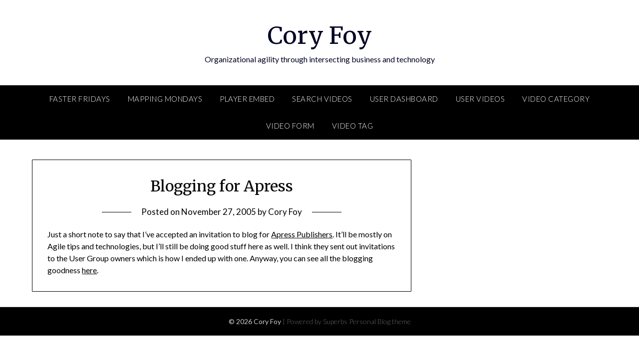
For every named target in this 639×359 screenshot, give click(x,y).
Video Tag (352, 125)
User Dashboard (404, 98)
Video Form (290, 125)
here (89, 270)
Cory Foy (320, 35)
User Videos (480, 98)
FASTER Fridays (79, 98)
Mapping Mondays (165, 98)
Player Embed (247, 98)
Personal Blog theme (380, 321)
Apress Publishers (301, 234)
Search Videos (322, 98)
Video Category (556, 98)
